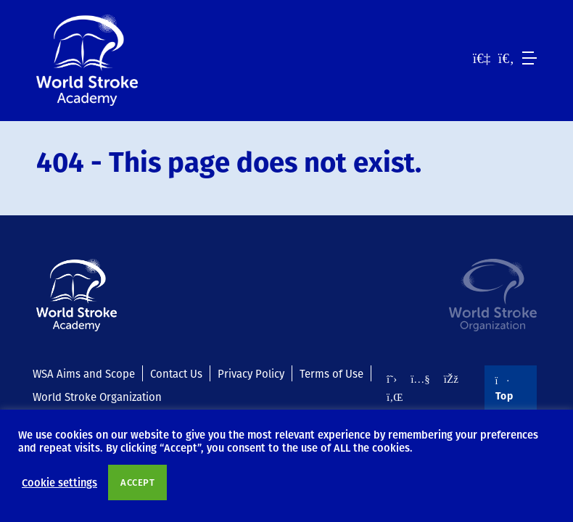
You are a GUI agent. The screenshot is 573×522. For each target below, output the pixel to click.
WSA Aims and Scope (84, 373)
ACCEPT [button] (137, 482)
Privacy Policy (251, 373)
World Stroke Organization (97, 397)
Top (504, 389)
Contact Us (176, 373)
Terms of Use (331, 373)
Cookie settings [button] (59, 482)
